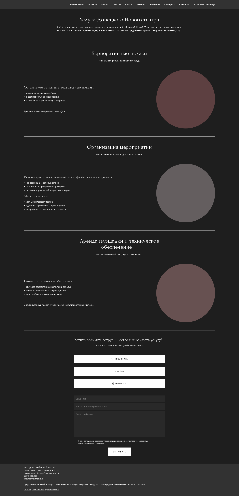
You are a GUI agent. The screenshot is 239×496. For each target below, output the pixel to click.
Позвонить (119, 359)
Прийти (119, 371)
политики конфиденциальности (91, 444)
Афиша (104, 5)
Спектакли (154, 5)
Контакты (184, 5)
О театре (116, 5)
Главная (92, 5)
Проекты (140, 5)
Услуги (128, 5)
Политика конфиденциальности (45, 489)
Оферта (27, 489)
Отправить (119, 452)
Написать (119, 384)
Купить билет (77, 5)
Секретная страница (204, 5)
